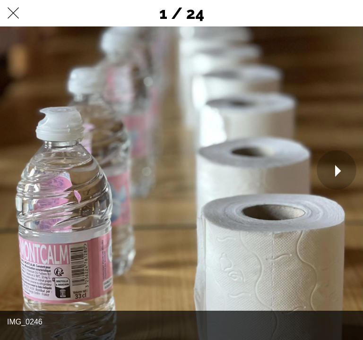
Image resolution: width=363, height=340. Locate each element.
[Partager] (325, 13)
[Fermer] (13, 13)
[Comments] (349, 13)
